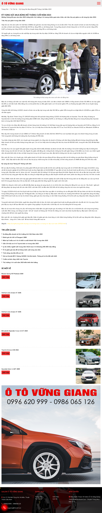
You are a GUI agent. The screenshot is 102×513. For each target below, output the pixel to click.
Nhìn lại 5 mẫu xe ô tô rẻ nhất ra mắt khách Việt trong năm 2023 (25, 240)
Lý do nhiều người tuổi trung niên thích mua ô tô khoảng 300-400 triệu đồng (29, 247)
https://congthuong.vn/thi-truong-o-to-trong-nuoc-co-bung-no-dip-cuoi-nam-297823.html (36, 223)
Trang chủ (38, 497)
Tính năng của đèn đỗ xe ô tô (13, 253)
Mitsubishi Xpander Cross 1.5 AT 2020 (14, 331)
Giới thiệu (56, 497)
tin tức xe (13, 9)
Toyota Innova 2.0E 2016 (10, 350)
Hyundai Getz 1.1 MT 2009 (10, 369)
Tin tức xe (38, 499)
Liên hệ (55, 499)
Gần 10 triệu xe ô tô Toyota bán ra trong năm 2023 (21, 243)
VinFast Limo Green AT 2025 (11, 293)
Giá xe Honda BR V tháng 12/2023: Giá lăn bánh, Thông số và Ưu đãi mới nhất (30, 256)
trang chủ (4, 9)
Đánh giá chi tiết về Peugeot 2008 (14, 237)
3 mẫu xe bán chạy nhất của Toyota (15, 259)
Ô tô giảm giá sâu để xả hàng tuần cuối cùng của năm (21, 250)
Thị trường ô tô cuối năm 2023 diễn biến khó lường (20, 262)
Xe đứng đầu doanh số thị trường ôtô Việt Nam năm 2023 (23, 234)
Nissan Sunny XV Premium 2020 (12, 274)
